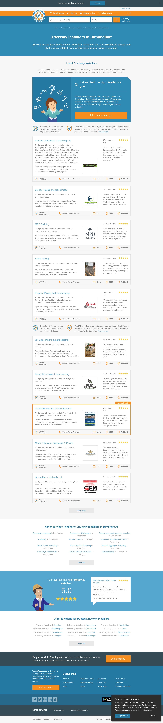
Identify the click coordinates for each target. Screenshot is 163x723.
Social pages (102, 686)
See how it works (45, 687)
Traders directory (86, 682)
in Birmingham (48, 533)
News (65, 686)
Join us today (118, 658)
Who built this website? (105, 719)
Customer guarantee (122, 686)
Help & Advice (68, 682)
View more (81, 511)
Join (97, 3)
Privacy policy (120, 679)
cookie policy (132, 710)
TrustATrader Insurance (79, 710)
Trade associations (87, 679)
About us (66, 679)
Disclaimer (119, 682)
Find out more (103, 132)
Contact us (102, 682)
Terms (82, 686)
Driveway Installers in (48, 625)
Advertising (102, 679)
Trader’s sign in (125, 8)
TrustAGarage (58, 710)
